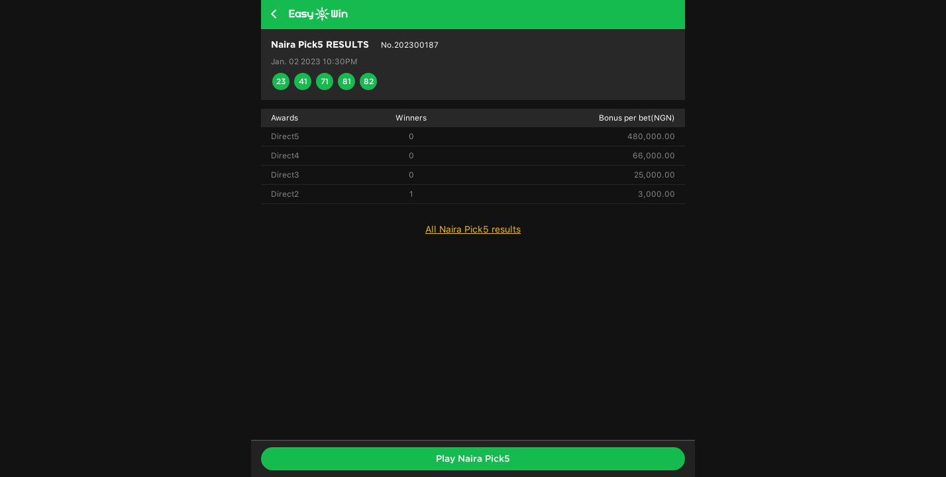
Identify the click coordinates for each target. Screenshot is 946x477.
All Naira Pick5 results (473, 229)
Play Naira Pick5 (473, 458)
